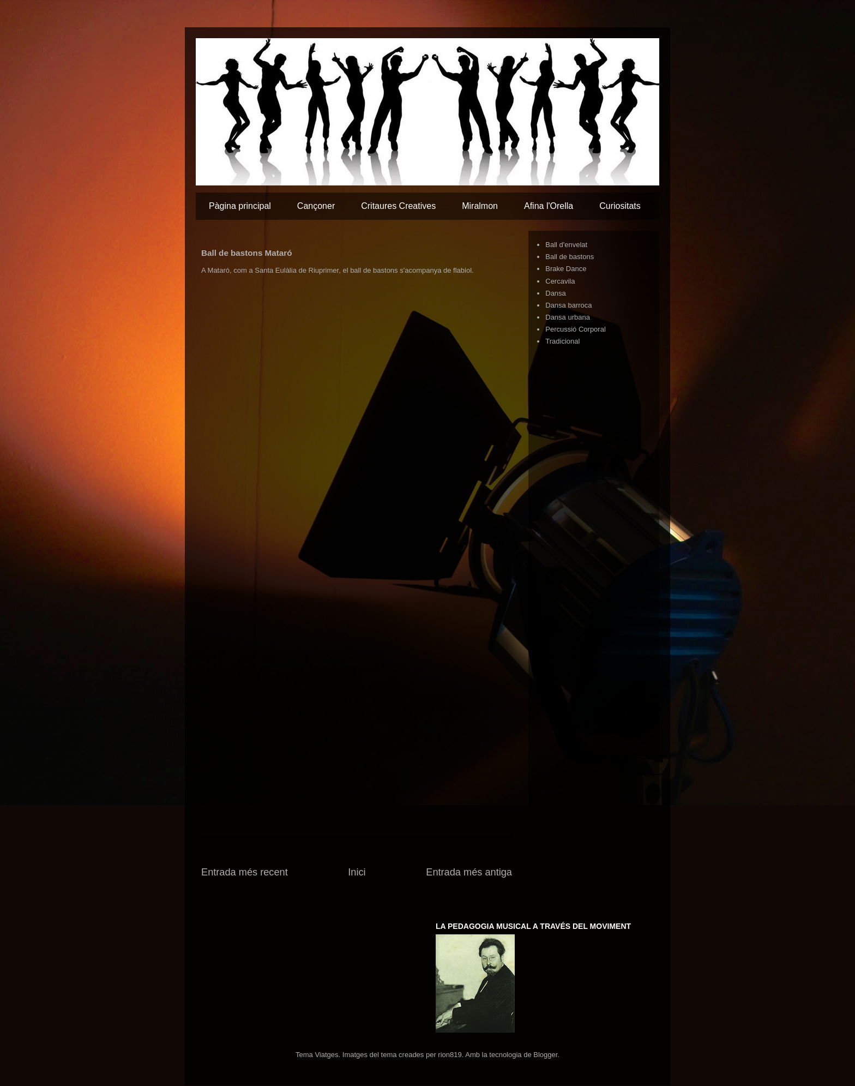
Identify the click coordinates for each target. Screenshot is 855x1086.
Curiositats (620, 206)
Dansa (555, 293)
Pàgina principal (240, 206)
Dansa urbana (567, 317)
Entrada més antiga (469, 872)
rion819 (449, 1055)
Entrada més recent (244, 872)
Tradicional (562, 341)
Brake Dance (565, 269)
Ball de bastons (569, 257)
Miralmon (480, 206)
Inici (356, 872)
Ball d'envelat (566, 245)
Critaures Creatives (398, 206)
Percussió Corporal (575, 329)
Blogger (545, 1055)
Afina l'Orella (548, 206)
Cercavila (560, 281)
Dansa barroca (568, 305)
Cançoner (316, 206)
